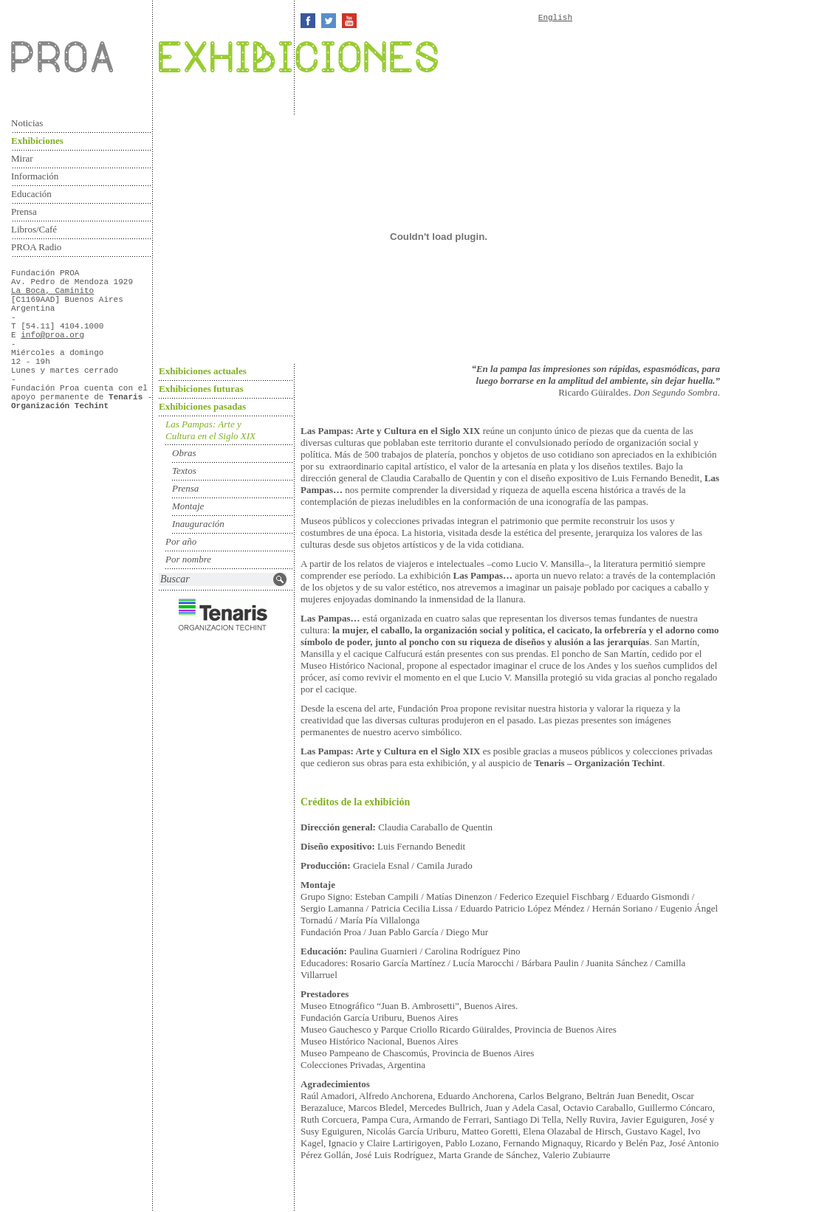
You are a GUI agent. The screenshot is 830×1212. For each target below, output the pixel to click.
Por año (180, 541)
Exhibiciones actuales (203, 370)
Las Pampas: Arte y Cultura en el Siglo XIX (210, 430)
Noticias (27, 122)
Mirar (22, 158)
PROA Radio (36, 246)
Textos (184, 470)
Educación (31, 193)
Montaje (188, 506)
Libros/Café (34, 229)
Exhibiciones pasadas (202, 406)
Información (34, 176)
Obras (184, 452)
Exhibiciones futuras (201, 388)
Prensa (24, 211)
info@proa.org (52, 335)
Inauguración (198, 523)
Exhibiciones (37, 140)
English (555, 17)
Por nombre (188, 559)
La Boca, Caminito (52, 290)
